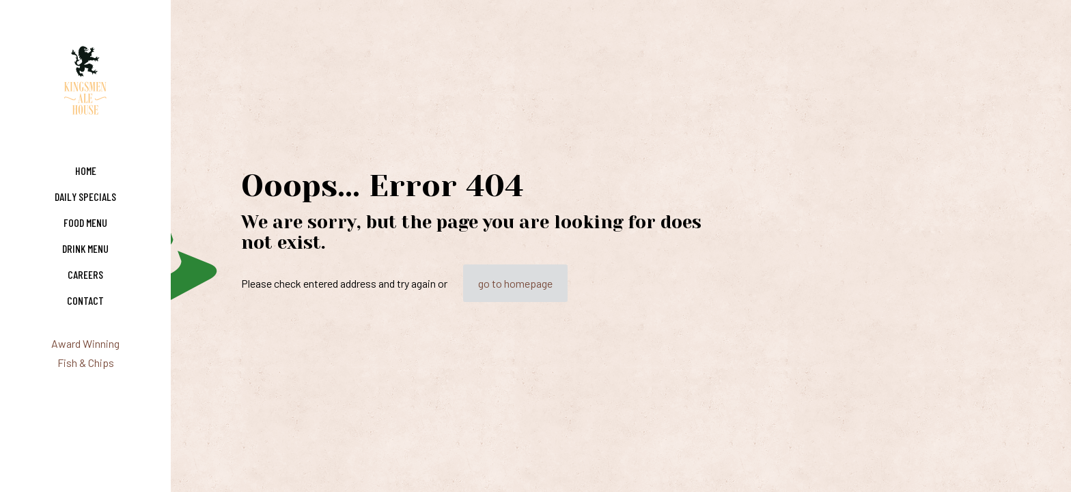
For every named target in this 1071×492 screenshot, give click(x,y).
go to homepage (515, 283)
